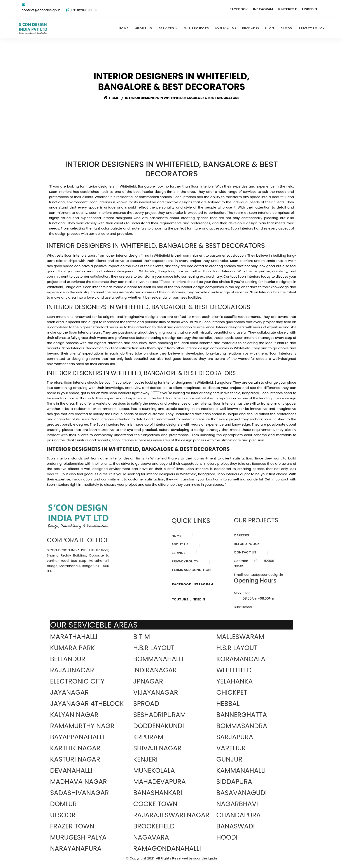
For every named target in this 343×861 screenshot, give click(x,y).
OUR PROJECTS (196, 28)
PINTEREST (287, 9)
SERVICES (166, 28)
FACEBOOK (239, 9)
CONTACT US (226, 28)
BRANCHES (250, 28)
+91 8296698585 (84, 10)
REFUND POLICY (247, 543)
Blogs (286, 28)
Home (123, 28)
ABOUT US (180, 544)
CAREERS (241, 535)
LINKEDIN (309, 9)
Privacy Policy (312, 28)
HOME (176, 535)
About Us (143, 28)
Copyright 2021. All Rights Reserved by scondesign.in (173, 858)
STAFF (270, 28)
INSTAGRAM (263, 9)
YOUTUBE (180, 599)
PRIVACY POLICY (185, 561)
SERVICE (179, 552)
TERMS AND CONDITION (191, 569)
